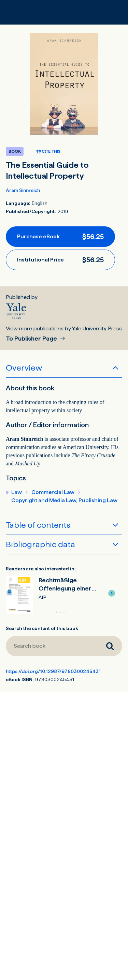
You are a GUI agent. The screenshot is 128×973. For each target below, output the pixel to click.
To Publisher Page (32, 338)
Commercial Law (52, 492)
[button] (111, 593)
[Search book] (52, 646)
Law (16, 492)
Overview (24, 368)
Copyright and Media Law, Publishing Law (64, 500)
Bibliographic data (40, 544)
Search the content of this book (42, 628)
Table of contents (38, 525)
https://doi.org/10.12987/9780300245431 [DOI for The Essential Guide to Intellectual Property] (53, 671)
